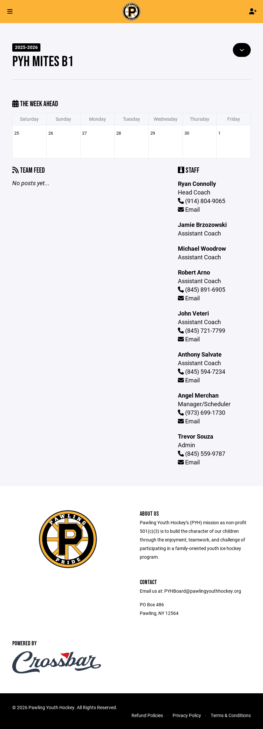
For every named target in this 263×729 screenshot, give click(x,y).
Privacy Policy (187, 715)
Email (189, 209)
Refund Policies (147, 715)
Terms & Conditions (231, 715)
